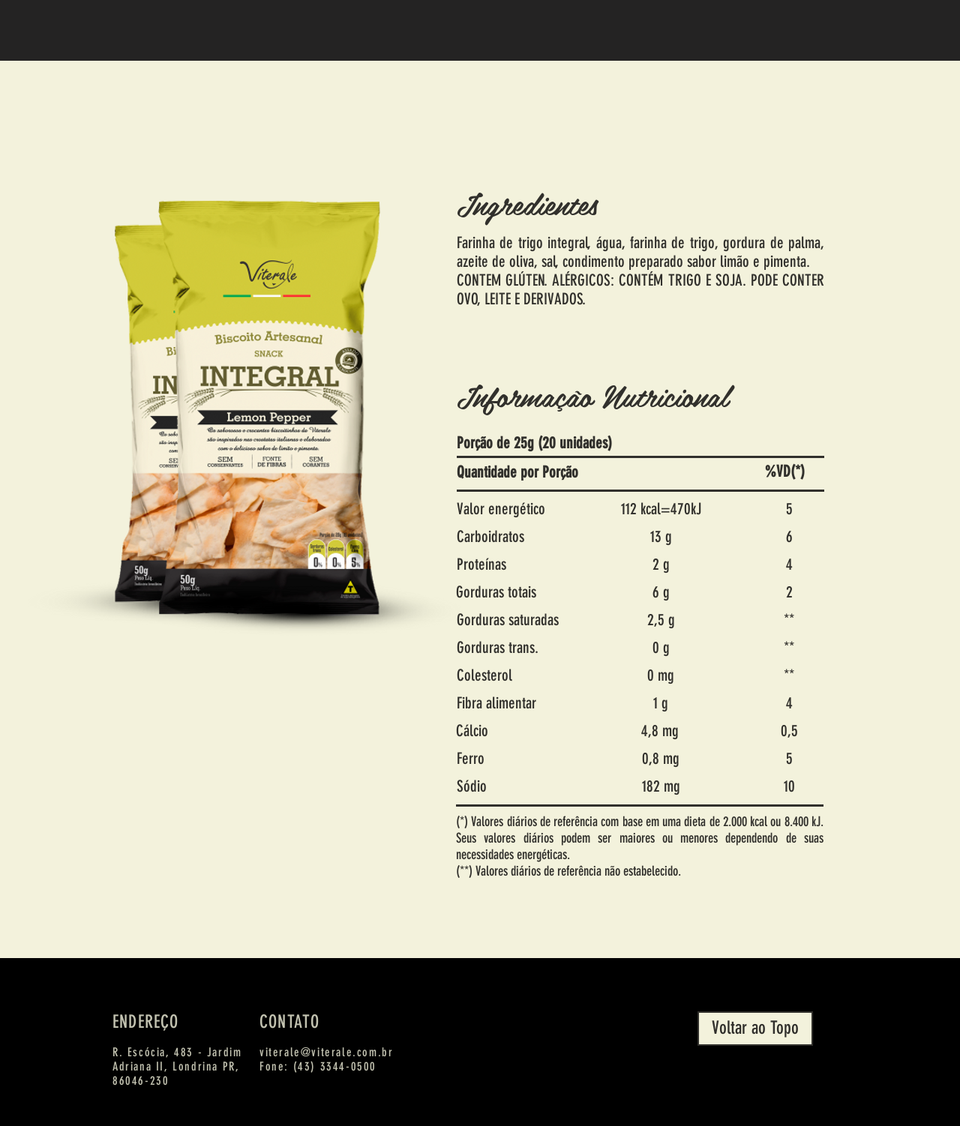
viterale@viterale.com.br (326, 1052)
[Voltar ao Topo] (755, 1028)
